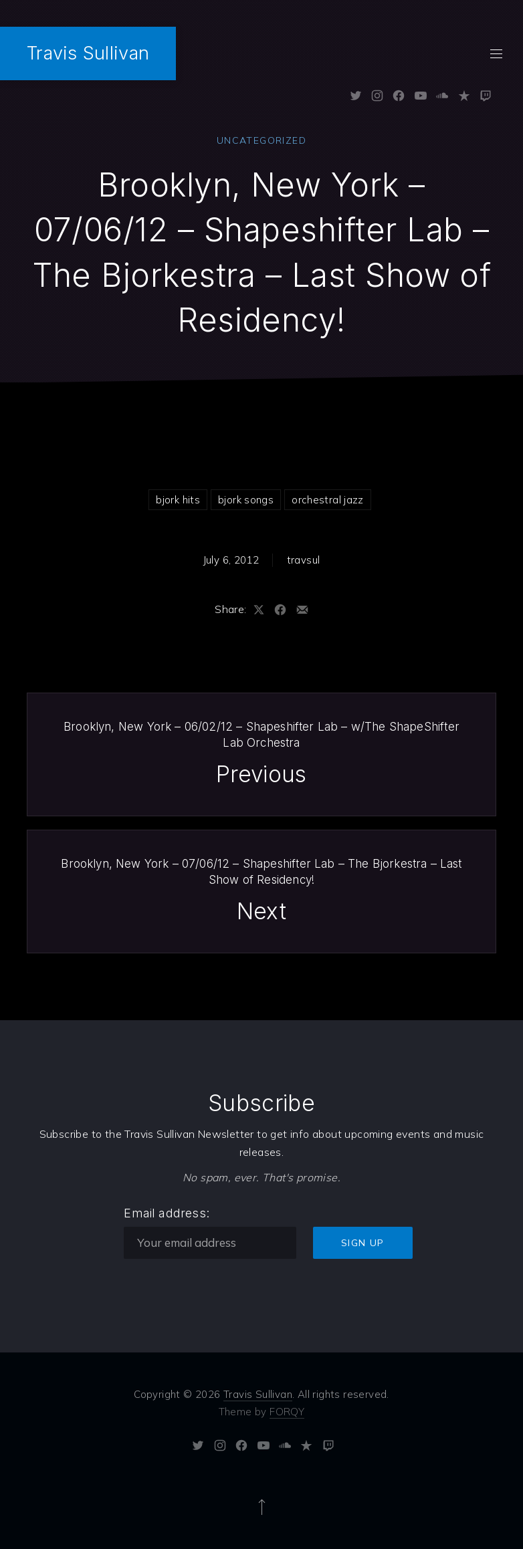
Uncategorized (261, 140)
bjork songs (246, 499)
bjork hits (178, 499)
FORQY (287, 1411)
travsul (303, 560)
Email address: (166, 1212)
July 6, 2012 (231, 560)
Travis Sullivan (88, 53)
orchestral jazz (328, 499)
